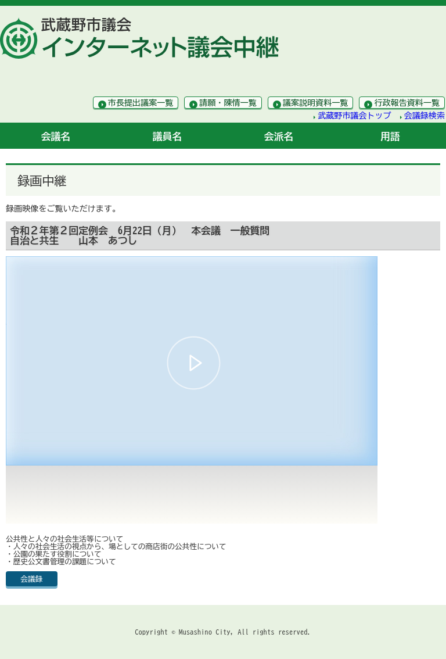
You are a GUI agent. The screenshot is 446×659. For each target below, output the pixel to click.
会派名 (279, 136)
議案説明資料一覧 (315, 103)
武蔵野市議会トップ (354, 116)
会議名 (56, 136)
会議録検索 (424, 116)
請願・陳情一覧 (228, 103)
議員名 (167, 136)
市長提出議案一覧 (141, 103)
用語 (390, 136)
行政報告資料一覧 (407, 103)
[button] (194, 363)
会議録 (31, 579)
